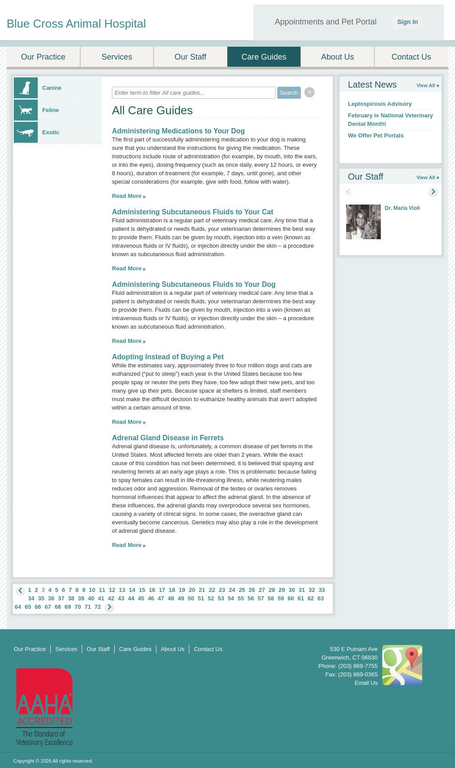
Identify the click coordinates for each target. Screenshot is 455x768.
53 (221, 598)
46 (151, 598)
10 (92, 590)
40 (91, 598)
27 (262, 590)
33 (322, 590)
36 (51, 598)
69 (67, 606)
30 (291, 590)
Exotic (37, 132)
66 (38, 606)
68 (58, 606)
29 (282, 590)
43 (121, 598)
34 (31, 598)
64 (18, 606)
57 (261, 598)
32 (311, 590)
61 (301, 598)
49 (181, 598)
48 (171, 598)
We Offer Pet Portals (375, 135)
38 (71, 598)
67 (47, 606)
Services (116, 56)
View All (425, 85)
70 (78, 606)
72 (98, 606)
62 (310, 598)
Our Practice (43, 56)
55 (241, 598)
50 (191, 598)
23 (222, 590)
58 (270, 598)
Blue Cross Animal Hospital (76, 23)
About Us (337, 56)
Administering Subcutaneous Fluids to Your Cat (192, 212)
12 (112, 590)
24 (232, 590)
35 (41, 598)
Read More (126, 196)
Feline (36, 110)
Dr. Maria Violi (402, 208)
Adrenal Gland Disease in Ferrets (168, 438)
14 (132, 590)
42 (111, 598)
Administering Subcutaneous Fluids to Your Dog (193, 284)
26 (252, 590)
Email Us (366, 683)
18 (172, 590)
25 (242, 590)
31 (302, 590)
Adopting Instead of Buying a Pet (168, 357)
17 (162, 590)
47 (161, 598)
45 (141, 598)
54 (231, 598)
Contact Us (411, 56)
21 (202, 590)
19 (182, 590)
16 (152, 590)
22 (212, 590)
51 (201, 598)
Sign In (407, 21)
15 (142, 590)
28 (272, 590)
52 (211, 598)
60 (290, 598)
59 (281, 598)
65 (27, 606)
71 (87, 606)
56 (250, 598)
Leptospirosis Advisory (380, 104)
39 (81, 598)
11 (102, 590)
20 (192, 590)
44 (131, 598)
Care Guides (264, 56)
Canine (37, 87)
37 (61, 598)
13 (122, 590)
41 (101, 598)
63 (321, 598)
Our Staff (191, 56)
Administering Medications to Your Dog (178, 131)
